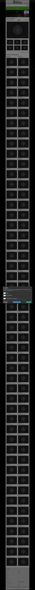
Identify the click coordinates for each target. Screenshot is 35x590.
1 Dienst (7, 296)
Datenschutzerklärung (16, 290)
